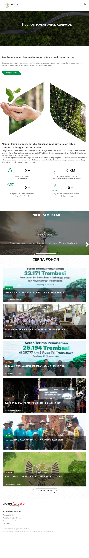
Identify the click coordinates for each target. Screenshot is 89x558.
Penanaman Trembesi (10, 521)
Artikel (9, 325)
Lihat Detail (45, 256)
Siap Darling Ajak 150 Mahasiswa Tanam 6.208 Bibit (34, 440)
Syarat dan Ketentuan (22, 529)
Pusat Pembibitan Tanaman (12, 518)
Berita (9, 288)
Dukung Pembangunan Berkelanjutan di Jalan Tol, (35, 366)
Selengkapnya (45, 491)
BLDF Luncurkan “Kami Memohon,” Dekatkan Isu (33, 403)
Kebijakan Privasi (8, 529)
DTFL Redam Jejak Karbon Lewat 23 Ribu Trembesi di (34, 293)
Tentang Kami (8, 515)
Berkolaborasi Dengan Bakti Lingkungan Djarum (34, 477)
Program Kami (11, 72)
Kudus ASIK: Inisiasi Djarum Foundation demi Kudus (35, 329)
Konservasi (6, 524)
